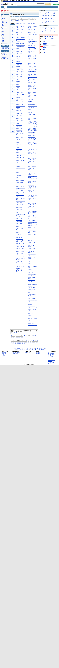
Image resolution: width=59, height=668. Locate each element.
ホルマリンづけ (19, 152)
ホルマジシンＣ (19, 130)
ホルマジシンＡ (19, 126)
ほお (12, 31)
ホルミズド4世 (19, 223)
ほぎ (12, 91)
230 (24, 18)
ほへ (12, 64)
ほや (12, 74)
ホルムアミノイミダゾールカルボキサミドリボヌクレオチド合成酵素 (32, 122)
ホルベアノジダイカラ (20, 41)
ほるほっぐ (18, 90)
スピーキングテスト (5, 58)
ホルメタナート (31, 323)
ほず (12, 99)
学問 (3, 28)
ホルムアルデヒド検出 (32, 166)
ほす (12, 42)
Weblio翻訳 (50, 355)
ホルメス (30, 321)
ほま (12, 67)
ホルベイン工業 (19, 51)
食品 (3, 38)
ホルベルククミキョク (20, 69)
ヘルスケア (4, 32)
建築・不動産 (4, 27)
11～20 (46, 36)
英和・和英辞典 (12, 0)
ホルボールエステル (20, 104)
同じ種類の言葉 (29, 7)
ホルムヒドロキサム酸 (32, 307)
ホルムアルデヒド (31, 135)
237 (13, 20)
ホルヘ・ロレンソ (19, 29)
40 (26, 340)
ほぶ (12, 113)
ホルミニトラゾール (20, 226)
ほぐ (12, 92)
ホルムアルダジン (31, 132)
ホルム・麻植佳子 (31, 316)
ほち (12, 48)
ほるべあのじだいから (20, 45)
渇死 (44, 49)
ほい (12, 27)
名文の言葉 (20, 7)
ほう (12, 28)
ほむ (12, 70)
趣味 (3, 34)
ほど (12, 109)
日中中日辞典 (18, 0)
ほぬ (12, 56)
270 (18, 343)
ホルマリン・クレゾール (20, 160)
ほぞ (12, 102)
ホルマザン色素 (19, 125)
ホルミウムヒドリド (20, 195)
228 (20, 18)
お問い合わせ (16, 332)
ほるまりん (18, 147)
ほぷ (12, 120)
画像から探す (15, 7)
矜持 (44, 41)
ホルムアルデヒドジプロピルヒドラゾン (32, 179)
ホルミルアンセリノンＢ (20, 246)
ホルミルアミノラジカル (20, 243)
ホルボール (18, 97)
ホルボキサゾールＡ (20, 94)
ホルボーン (18, 108)
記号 (50, 30)
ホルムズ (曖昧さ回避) (32, 270)
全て (1, 15)
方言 (3, 41)
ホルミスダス (18, 212)
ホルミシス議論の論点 (20, 201)
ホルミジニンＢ (19, 210)
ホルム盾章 (30, 296)
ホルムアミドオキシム (32, 116)
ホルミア (18, 174)
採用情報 (38, 353)
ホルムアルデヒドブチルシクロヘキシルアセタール (32, 212)
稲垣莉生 (45, 44)
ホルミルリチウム (31, 99)
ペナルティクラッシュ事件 (48, 38)
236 (11, 20)
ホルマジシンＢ (19, 128)
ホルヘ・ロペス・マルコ (20, 25)
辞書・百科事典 (5, 43)
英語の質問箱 (4, 55)
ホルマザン (18, 123)
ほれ (12, 82)
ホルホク (18, 79)
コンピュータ (4, 19)
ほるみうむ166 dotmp (20, 182)
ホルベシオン (18, 54)
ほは (12, 60)
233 (31, 18)
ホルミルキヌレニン (32, 32)
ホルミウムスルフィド (20, 186)
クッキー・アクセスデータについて (6, 358)
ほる (12, 81)
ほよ (12, 77)
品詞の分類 (41, 7)
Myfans (44, 40)
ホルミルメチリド (31, 90)
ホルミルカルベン (31, 29)
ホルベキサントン (19, 53)
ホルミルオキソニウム (20, 266)
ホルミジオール (19, 207)
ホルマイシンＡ (19, 112)
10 (21, 340)
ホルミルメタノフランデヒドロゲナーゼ (32, 86)
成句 (24, 7)
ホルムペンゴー (31, 313)
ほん (12, 88)
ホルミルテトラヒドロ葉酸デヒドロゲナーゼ (32, 56)
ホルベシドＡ (18, 56)
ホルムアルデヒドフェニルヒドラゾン (32, 207)
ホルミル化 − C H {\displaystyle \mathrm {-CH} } (20, 270)
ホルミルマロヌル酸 (32, 82)
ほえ (12, 30)
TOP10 (41, 36)
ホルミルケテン (31, 39)
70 (31, 340)
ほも (12, 73)
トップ (2, 7)
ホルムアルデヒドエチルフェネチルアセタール (32, 159)
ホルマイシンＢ (19, 113)
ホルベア (18, 34)
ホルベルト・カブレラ (20, 74)
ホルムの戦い (30, 302)
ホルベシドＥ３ (19, 59)
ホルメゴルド (30, 320)
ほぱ (12, 117)
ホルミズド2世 (19, 220)
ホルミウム (18, 177)
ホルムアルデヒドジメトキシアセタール (32, 185)
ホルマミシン (18, 144)
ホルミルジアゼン (31, 47)
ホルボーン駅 (18, 110)
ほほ (12, 66)
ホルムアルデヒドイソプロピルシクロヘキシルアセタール (32, 143)
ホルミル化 (18, 268)
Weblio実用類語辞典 (5, 47)
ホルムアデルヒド (31, 107)
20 (23, 340)
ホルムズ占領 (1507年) (32, 289)
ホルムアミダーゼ (31, 111)
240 (11, 343)
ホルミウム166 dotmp (20, 180)
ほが (12, 89)
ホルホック (18, 82)
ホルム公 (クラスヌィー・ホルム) (32, 246)
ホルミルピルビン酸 (32, 71)
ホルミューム (18, 232)
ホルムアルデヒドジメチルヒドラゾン (32, 182)
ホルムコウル (30, 255)
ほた (12, 46)
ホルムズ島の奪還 (31, 287)
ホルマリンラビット (20, 158)
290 (22, 343)
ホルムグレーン (31, 243)
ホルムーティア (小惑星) (32, 318)
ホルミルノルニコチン (32, 69)
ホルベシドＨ (18, 61)
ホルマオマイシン (19, 120)
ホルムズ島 (30, 286)
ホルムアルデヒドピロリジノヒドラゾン (32, 204)
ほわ (12, 85)
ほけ (12, 37)
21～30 (51, 36)
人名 (3, 40)
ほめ (12, 71)
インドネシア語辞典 (51, 360)
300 (19, 20)
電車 (3, 21)
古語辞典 (28, 0)
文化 (15, 349)
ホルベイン (18, 48)
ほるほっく (18, 87)
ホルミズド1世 (19, 218)
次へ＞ (22, 20)
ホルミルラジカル (31, 97)
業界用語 (3, 18)
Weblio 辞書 (3, 8)
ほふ (12, 63)
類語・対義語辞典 (6, 0)
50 (28, 340)
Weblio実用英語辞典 (5, 48)
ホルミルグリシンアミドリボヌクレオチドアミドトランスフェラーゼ (32, 36)
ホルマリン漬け (19, 150)
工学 (3, 25)
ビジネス (3, 16)
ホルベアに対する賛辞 (20, 37)
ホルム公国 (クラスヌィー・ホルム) (32, 252)
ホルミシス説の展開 (20, 205)
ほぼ (12, 116)
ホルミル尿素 (30, 67)
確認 (44, 51)
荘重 (44, 52)
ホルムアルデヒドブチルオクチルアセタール (32, 209)
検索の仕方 (4, 353)
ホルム (29, 102)
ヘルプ (57, 0)
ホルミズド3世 (19, 221)
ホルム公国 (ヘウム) (32, 254)
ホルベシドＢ (18, 58)
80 (33, 340)
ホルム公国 (30, 249)
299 (17, 20)
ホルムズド (30, 292)
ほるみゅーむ (18, 234)
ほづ (12, 106)
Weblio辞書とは (4, 352)
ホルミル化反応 (31, 25)
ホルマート (18, 170)
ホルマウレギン (19, 115)
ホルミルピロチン (31, 72)
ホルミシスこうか (19, 204)
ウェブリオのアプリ (17, 352)
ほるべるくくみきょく (20, 71)
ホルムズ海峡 (30, 272)
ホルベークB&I (19, 76)
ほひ (12, 62)
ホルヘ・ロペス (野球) (20, 23)
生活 (3, 31)
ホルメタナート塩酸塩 (32, 325)
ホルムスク (30, 261)
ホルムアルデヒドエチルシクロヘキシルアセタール (32, 156)
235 (35, 18)
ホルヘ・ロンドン (19, 32)
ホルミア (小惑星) (19, 175)
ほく (12, 35)
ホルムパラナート (31, 304)
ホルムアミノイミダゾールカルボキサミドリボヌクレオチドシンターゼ (32, 125)
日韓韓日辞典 (23, 0)
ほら (12, 78)
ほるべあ (18, 35)
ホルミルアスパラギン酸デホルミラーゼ (20, 241)
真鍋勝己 (45, 43)
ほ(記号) (13, 131)
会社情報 (38, 352)
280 (20, 343)
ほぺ (12, 121)
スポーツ (3, 35)
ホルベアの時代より (20, 46)
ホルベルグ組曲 (19, 72)
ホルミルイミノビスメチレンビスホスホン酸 (20, 256)
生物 (3, 37)
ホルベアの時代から (20, 43)
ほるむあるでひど (31, 137)
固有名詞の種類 (35, 7)
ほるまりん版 (18, 155)
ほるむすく (30, 263)
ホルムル (30, 315)
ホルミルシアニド (31, 45)
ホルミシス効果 (19, 202)
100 (37, 340)
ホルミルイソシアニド (20, 251)
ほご (12, 95)
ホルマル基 (18, 162)
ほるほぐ (18, 86)
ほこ (12, 38)
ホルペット (18, 77)
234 (33, 18)
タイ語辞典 (50, 361)
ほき (12, 34)
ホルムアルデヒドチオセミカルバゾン (32, 191)
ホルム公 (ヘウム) (31, 248)
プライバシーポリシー (6, 356)
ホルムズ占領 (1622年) (32, 290)
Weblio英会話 (4, 54)
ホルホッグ (18, 89)
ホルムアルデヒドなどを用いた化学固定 (32, 196)
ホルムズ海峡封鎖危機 (32, 284)
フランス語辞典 (51, 359)
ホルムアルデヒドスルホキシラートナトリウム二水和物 (32, 187)
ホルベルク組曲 (19, 68)
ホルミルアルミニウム (20, 245)
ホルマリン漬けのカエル (20, 154)
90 (35, 340)
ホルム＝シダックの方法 (32, 106)
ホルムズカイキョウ (32, 274)
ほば (12, 110)
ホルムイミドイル (31, 230)
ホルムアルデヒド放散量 (32, 220)
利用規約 (3, 355)
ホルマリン (18, 145)
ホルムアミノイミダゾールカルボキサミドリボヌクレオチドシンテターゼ (32, 129)
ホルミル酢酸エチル (32, 43)
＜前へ (12, 18)
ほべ (12, 114)
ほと (12, 52)
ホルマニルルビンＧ (20, 140)
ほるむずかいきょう (32, 275)
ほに (12, 55)
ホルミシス (18, 196)
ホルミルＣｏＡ (19, 237)
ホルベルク (18, 66)
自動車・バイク (5, 22)
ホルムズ (30, 269)
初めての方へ (52, 0)
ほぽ (12, 123)
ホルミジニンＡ (19, 209)
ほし (12, 41)
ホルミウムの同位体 (20, 190)
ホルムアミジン (31, 109)
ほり (12, 80)
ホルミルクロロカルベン (32, 34)
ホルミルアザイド (19, 239)
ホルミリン (18, 235)
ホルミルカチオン (31, 23)
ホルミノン (18, 230)
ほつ (12, 49)
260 (15, 343)
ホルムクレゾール (31, 242)
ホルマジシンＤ (19, 131)
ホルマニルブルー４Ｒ (20, 137)
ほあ (12, 26)
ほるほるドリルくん (20, 92)
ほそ (12, 45)
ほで (12, 107)
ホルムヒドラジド (31, 306)
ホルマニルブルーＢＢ (20, 139)
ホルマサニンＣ (19, 121)
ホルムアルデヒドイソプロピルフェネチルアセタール (32, 147)
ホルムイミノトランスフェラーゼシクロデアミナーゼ (32, 238)
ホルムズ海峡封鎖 (31, 280)
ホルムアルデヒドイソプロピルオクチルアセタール (32, 139)
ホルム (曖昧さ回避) (32, 104)
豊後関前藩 (45, 47)
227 (18, 18)
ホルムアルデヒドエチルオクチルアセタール (32, 153)
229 (22, 18)
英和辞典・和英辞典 (51, 354)
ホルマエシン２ (19, 118)
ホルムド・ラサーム (32, 298)
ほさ (12, 39)
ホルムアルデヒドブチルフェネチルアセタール (32, 216)
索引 (5, 7)
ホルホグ (18, 84)
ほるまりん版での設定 (20, 157)
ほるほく (18, 81)
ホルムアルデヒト (31, 133)
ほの (12, 59)
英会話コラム (4, 53)
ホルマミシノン (19, 142)
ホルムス (30, 260)
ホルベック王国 (19, 64)
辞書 (1, 0)
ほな (12, 53)
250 (13, 343)
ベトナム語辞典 (51, 362)
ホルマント (18, 166)
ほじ (12, 98)
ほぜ (12, 100)
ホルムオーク (30, 240)
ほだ (12, 103)
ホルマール (18, 172)
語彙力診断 (4, 57)
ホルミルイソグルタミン (20, 248)
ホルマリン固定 (19, 149)
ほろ (12, 84)
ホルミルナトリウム (32, 66)
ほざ (12, 96)
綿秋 (44, 46)
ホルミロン (30, 101)
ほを (12, 87)
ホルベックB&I (19, 63)
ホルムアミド (30, 112)
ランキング (9, 7)
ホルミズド (18, 216)
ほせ (12, 44)
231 (26, 18)
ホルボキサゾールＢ (20, 95)
